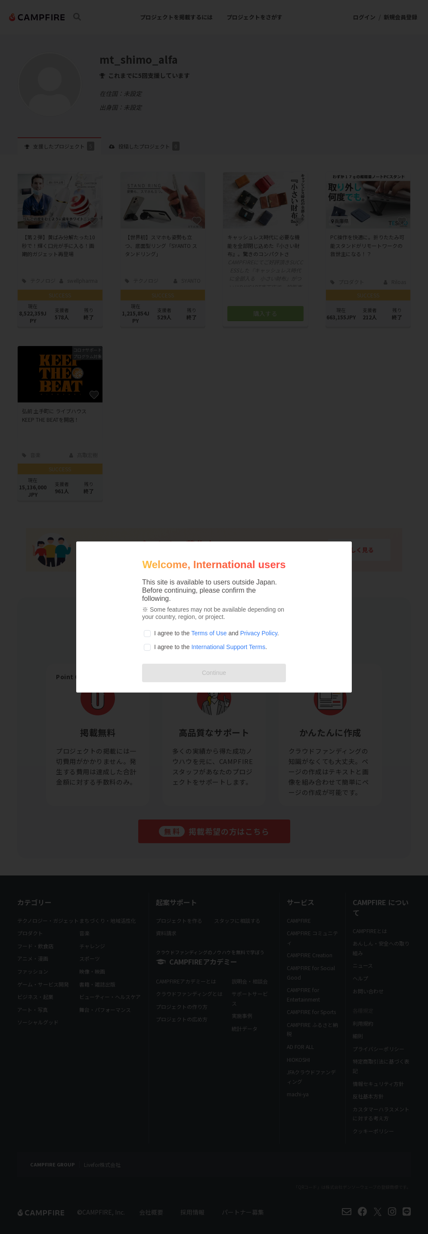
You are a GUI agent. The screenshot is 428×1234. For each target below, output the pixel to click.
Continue (214, 672)
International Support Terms (228, 646)
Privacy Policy (258, 633)
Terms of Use (208, 633)
